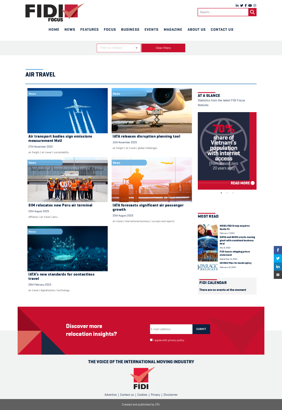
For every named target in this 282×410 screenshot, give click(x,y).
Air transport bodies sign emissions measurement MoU (60, 138)
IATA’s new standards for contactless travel (61, 276)
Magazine (173, 29)
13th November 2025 (125, 142)
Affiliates (33, 216)
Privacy (155, 394)
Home (54, 29)
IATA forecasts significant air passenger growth (148, 207)
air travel (47, 152)
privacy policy (176, 340)
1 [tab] (221, 193)
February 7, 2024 (227, 233)
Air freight (33, 152)
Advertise (111, 394)
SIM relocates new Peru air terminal (60, 205)
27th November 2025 (40, 146)
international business (137, 221)
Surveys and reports (163, 221)
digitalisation (48, 290)
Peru (55, 216)
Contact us (222, 29)
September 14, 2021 (228, 259)
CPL (157, 404)
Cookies (142, 394)
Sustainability (61, 152)
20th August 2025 (38, 211)
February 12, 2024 (228, 267)
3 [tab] (233, 193)
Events (152, 29)
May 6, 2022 (225, 247)
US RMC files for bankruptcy (235, 262)
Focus (110, 29)
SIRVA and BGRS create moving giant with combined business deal (237, 240)
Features (89, 29)
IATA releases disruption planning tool (146, 136)
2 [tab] (227, 193)
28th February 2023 (39, 284)
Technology (63, 290)
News (69, 29)
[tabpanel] (227, 151)
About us (197, 29)
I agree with (168, 340)
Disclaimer (171, 394)
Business (130, 29)
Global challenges (147, 148)
